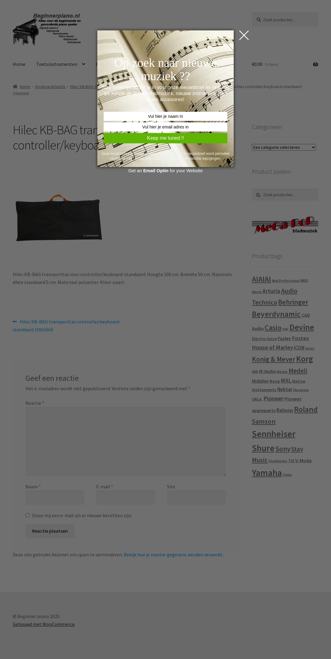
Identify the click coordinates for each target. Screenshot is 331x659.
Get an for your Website (165, 170)
